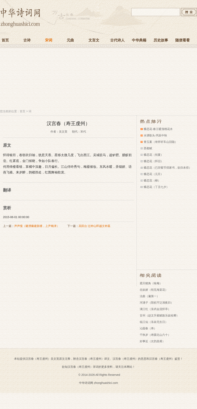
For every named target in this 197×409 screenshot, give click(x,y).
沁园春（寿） (148, 328)
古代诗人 (117, 40)
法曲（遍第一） (149, 296)
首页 (5, 40)
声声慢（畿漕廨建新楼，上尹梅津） (36, 226)
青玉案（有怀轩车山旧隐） (161, 141)
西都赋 (148, 148)
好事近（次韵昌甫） (152, 341)
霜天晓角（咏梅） (151, 283)
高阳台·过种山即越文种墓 (94, 226)
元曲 (70, 40)
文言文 (93, 40)
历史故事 (161, 40)
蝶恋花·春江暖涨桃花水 (158, 129)
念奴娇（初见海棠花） (154, 289)
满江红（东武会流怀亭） (155, 309)
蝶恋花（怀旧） (153, 161)
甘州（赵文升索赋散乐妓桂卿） (159, 315)
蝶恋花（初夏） (153, 154)
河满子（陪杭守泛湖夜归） (156, 302)
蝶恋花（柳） (152, 180)
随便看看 (182, 40)
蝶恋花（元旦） (153, 174)
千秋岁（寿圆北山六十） (155, 334)
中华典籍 (139, 40)
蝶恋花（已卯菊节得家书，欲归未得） (168, 167)
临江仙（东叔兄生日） (154, 321)
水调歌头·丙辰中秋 (155, 135)
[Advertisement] (98, 79)
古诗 (27, 40)
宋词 (48, 40)
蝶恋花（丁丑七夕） (156, 187)
